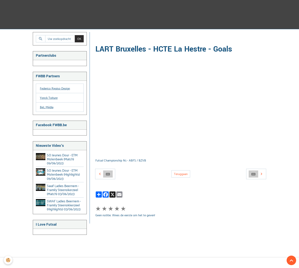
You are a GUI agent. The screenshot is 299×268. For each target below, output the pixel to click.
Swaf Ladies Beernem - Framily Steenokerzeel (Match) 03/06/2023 (63, 190)
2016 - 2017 (166, 36)
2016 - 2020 (147, 36)
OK (79, 38)
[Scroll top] (291, 260)
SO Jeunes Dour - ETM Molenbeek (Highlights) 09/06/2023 (63, 174)
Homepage (102, 36)
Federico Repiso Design (55, 88)
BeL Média (46, 107)
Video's (118, 36)
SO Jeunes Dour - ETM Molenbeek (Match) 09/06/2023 (62, 159)
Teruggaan (181, 174)
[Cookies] (8, 260)
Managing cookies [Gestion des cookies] (149, 262)
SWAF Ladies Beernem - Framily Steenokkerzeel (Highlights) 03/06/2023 (64, 205)
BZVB (131, 36)
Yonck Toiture (49, 97)
